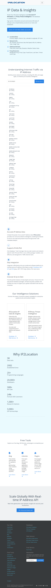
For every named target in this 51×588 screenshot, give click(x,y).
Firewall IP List (10, 556)
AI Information (10, 547)
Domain (11, 122)
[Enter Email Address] (31, 560)
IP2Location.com (16, 585)
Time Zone (11, 114)
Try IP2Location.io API (25, 510)
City (10, 101)
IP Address (11, 89)
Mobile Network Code (14, 151)
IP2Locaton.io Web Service (32, 538)
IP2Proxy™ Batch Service (31, 542)
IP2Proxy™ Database (30, 529)
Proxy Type (11, 184)
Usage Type (12, 159)
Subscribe (40, 560)
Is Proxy (11, 180)
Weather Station (13, 138)
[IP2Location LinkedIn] (47, 585)
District (11, 171)
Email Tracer (9, 564)
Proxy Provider (12, 200)
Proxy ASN (11, 188)
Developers (9, 532)
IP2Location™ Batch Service (32, 540)
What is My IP (10, 575)
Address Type (12, 163)
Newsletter (9, 538)
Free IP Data (29, 549)
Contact (8, 545)
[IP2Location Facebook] (36, 585)
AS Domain (11, 209)
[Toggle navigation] (42, 2)
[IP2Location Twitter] (38, 585)
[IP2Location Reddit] (40, 585)
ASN (10, 204)
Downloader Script (11, 565)
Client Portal (9, 527)
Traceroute (9, 562)
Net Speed (11, 126)
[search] (39, 81)
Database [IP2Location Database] (12, 336)
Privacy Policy (14, 586)
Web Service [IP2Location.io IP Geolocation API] (13, 338)
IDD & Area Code (13, 130)
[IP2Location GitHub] (41, 585)
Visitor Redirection (11, 560)
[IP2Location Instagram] (45, 585)
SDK (13, 269)
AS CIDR (11, 213)
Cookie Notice (21, 586)
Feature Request (10, 542)
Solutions (9, 531)
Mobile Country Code (14, 147)
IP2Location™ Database (31, 527)
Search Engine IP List (11, 558)
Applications (9, 554)
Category (11, 167)
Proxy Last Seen (13, 196)
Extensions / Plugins (11, 567)
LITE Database (29, 531)
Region (11, 97)
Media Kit (9, 536)
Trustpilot (9, 581)
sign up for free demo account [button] (20, 30)
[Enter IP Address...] (21, 81)
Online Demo (10, 529)
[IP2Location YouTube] (43, 585)
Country (11, 93)
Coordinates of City (14, 105)
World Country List (11, 573)
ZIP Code (11, 134)
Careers (9, 540)
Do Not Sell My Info (11, 544)
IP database (36, 267)
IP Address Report (11, 571)
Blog (8, 534)
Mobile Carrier (12, 142)
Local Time (11, 118)
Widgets (9, 569)
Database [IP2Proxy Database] (32, 336)
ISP (10, 109)
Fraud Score (12, 176)
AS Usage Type (12, 217)
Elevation (11, 155)
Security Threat (13, 192)
